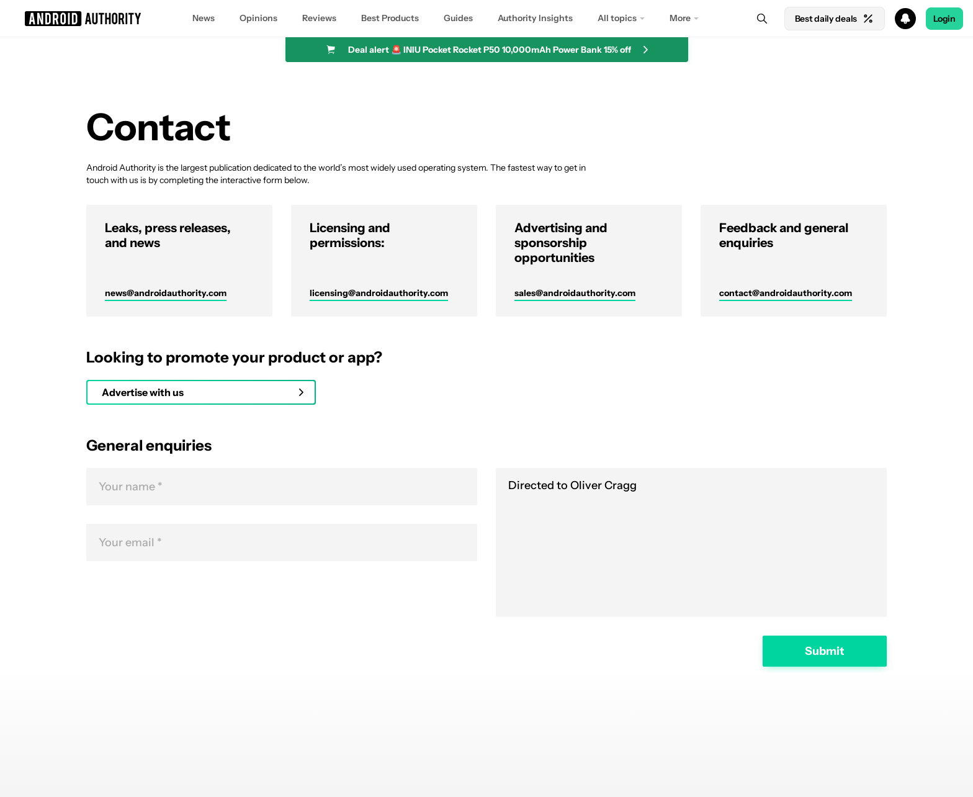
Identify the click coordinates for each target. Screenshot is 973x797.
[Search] (762, 18)
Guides (458, 18)
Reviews (319, 18)
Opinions (258, 18)
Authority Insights (535, 18)
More (680, 18)
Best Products (390, 18)
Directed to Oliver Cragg (691, 542)
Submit (825, 651)
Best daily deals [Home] (834, 18)
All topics (617, 18)
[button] (486, 18)
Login (944, 18)
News (203, 18)
